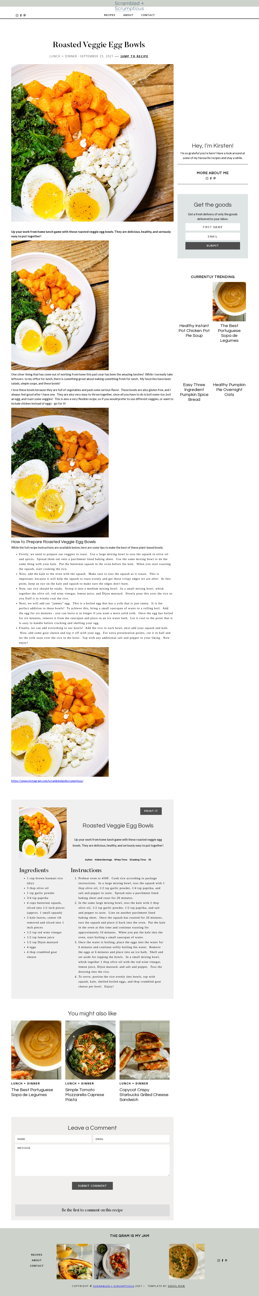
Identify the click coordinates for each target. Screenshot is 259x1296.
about (37, 1260)
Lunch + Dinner (25, 1083)
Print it (151, 811)
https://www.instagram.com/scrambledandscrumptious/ (47, 781)
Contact (148, 15)
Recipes (109, 15)
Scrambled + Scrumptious (113, 1286)
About (128, 15)
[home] (129, 6)
